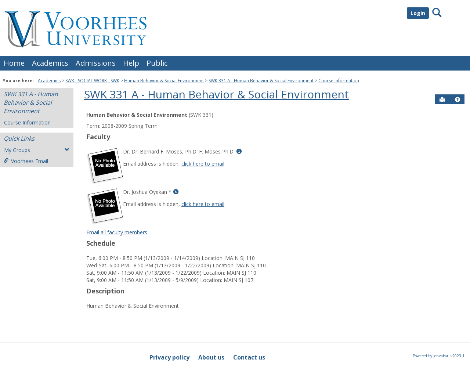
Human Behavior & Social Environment (164, 80)
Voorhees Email (26, 161)
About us (211, 357)
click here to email (202, 163)
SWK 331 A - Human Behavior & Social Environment (261, 80)
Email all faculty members (116, 232)
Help (131, 63)
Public (157, 63)
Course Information (338, 80)
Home (14, 63)
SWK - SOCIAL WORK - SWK (92, 80)
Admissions (96, 63)
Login (418, 13)
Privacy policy (169, 357)
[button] (457, 99)
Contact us (249, 357)
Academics (50, 63)
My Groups (36, 150)
